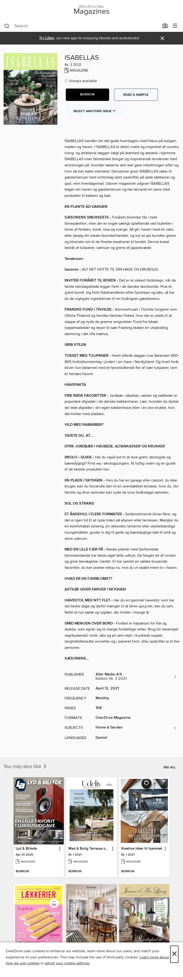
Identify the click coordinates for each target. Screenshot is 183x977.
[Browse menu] (175, 26)
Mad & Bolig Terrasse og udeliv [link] (89, 849)
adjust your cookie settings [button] (67, 963)
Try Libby (46, 38)
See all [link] (169, 767)
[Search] (7, 26)
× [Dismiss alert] (162, 38)
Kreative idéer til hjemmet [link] (141, 849)
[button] (87, 95)
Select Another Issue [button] (94, 111)
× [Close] (174, 954)
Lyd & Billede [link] (26, 849)
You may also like (25, 767)
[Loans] (165, 27)
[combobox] (82, 26)
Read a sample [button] (135, 95)
